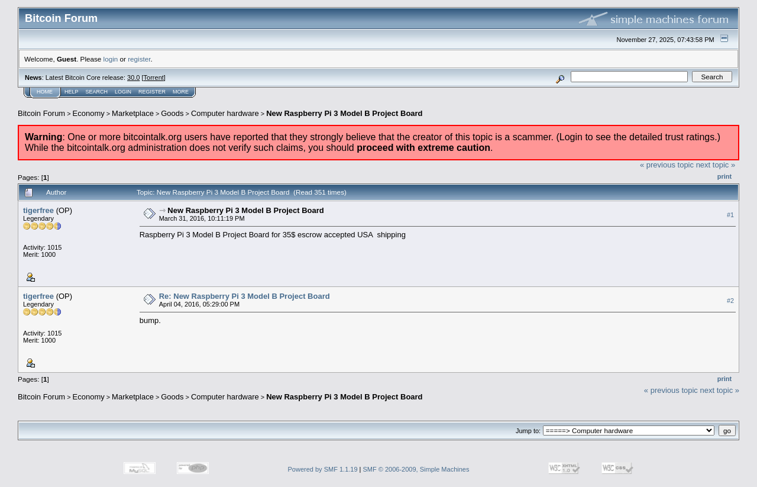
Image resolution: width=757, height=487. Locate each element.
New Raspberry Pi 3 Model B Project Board (344, 113)
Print (724, 176)
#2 (730, 300)
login (110, 59)
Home (45, 92)
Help (71, 92)
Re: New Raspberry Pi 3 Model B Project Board (244, 296)
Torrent (154, 77)
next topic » (716, 164)
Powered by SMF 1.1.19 (323, 469)
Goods (172, 113)
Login (123, 92)
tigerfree (38, 210)
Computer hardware (225, 113)
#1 (730, 214)
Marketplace (133, 113)
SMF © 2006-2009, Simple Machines (416, 469)
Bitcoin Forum (41, 113)
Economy (89, 113)
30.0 (133, 77)
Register (152, 92)
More (181, 92)
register (139, 59)
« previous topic (667, 164)
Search (97, 92)
